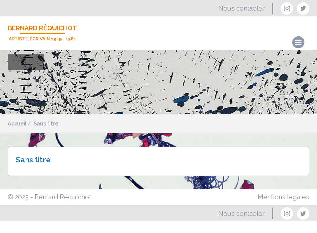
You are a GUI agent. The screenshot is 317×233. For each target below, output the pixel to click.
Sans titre (46, 124)
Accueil (17, 124)
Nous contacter (241, 8)
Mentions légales (283, 197)
